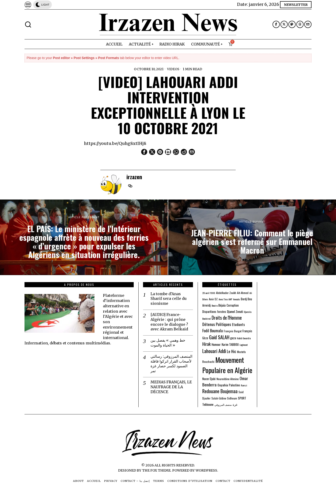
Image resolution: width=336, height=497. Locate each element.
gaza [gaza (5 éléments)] (233, 338)
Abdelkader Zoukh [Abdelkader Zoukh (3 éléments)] (226, 293)
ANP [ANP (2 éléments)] (230, 299)
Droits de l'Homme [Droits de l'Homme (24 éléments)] (227, 317)
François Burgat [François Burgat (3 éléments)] (233, 331)
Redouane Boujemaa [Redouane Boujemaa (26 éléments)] (220, 391)
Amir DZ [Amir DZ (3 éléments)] (213, 299)
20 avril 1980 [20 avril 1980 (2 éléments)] (208, 293)
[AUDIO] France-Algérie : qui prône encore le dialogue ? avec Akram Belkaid (169, 321)
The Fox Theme (156, 470)
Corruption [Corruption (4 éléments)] (233, 305)
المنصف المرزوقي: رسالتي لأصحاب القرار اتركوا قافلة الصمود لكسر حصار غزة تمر (171, 363)
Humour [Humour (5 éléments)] (216, 344)
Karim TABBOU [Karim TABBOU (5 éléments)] (230, 344)
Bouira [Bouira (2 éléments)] (214, 305)
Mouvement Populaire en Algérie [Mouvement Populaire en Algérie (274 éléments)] (227, 365)
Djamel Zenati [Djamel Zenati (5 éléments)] (235, 311)
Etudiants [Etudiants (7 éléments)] (238, 324)
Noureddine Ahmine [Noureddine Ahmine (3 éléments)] (228, 379)
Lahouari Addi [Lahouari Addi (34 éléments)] (214, 350)
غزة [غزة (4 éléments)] (235, 404)
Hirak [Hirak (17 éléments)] (206, 344)
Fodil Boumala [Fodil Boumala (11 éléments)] (212, 330)
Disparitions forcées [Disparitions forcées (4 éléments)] (214, 311)
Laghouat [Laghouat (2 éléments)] (244, 344)
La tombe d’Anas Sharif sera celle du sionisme (168, 298)
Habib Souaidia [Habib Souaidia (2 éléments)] (244, 338)
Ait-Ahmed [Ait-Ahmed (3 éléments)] (242, 293)
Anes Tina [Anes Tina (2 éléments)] (223, 299)
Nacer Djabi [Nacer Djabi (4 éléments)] (209, 379)
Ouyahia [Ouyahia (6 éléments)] (222, 384)
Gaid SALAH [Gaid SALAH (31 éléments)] (219, 337)
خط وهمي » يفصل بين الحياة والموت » (167, 342)
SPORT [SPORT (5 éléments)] (242, 398)
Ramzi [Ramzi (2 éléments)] (244, 385)
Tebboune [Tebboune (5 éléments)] (208, 404)
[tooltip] (276, 24)
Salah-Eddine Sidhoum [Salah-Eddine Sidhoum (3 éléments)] (224, 398)
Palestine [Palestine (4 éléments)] (234, 385)
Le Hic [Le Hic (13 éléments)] (231, 351)
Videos (173, 69)
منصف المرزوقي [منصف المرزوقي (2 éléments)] (223, 404)
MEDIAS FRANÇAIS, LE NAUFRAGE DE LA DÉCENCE (171, 387)
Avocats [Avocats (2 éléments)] (236, 299)
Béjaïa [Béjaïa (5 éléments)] (222, 305)
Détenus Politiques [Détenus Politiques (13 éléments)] (216, 324)
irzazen (134, 177)
